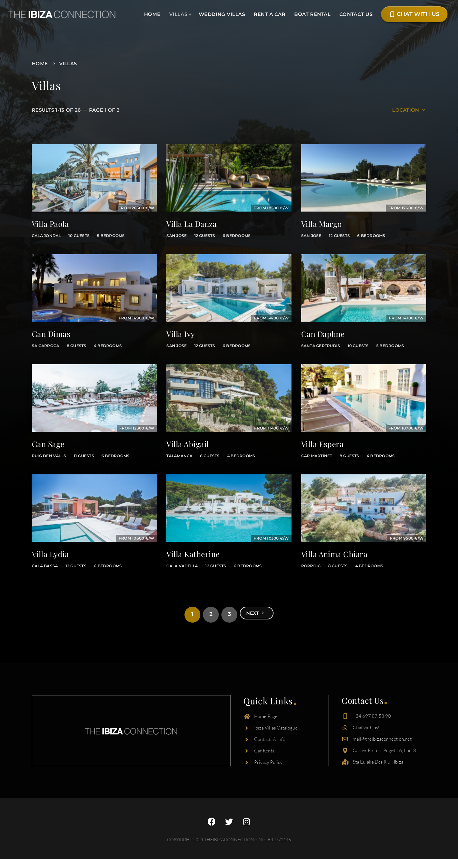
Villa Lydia (50, 554)
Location (409, 110)
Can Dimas (51, 334)
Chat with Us (414, 14)
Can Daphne (323, 334)
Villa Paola (50, 224)
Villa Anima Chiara (334, 554)
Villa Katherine (192, 554)
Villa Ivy (180, 334)
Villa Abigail (187, 444)
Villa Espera (322, 444)
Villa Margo (321, 224)
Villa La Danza (191, 224)
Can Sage (48, 444)
